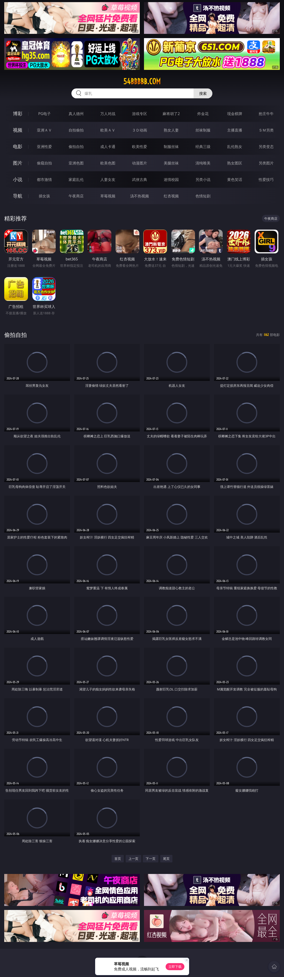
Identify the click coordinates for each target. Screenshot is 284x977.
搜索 (203, 93)
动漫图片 (139, 163)
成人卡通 (107, 146)
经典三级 (202, 146)
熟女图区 (234, 163)
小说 (17, 179)
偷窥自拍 (44, 163)
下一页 (151, 858)
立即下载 (175, 966)
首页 (117, 858)
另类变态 (266, 146)
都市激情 (44, 179)
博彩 (17, 113)
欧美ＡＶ (107, 130)
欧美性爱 (139, 146)
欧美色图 (107, 163)
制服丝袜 (171, 146)
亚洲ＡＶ (44, 130)
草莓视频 (107, 196)
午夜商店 (76, 196)
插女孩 (44, 196)
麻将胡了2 (171, 113)
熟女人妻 (171, 130)
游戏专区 (139, 113)
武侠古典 (139, 179)
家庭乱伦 (76, 179)
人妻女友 (107, 179)
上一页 (133, 858)
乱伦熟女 (234, 146)
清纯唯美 (202, 163)
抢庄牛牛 (266, 113)
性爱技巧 (266, 179)
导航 (17, 196)
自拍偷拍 (76, 130)
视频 (17, 130)
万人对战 (107, 113)
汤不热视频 (139, 196)
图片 (17, 163)
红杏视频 (171, 196)
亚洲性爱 (44, 146)
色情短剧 (202, 196)
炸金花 (203, 113)
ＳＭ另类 (266, 130)
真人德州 (76, 113)
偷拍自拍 (76, 146)
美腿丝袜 (171, 163)
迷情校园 (171, 179)
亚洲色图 (76, 163)
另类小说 (202, 179)
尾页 (166, 858)
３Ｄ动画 (139, 130)
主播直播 (234, 130)
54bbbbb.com (142, 81)
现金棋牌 (234, 113)
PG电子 (44, 113)
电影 (17, 146)
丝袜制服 (202, 130)
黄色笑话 (234, 179)
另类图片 (266, 163)
